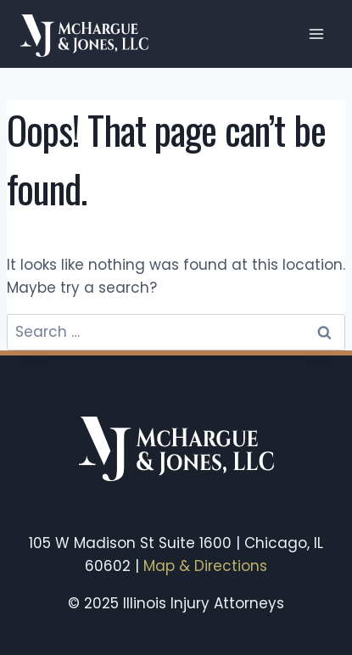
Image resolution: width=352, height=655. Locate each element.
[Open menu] (316, 33)
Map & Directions (205, 566)
